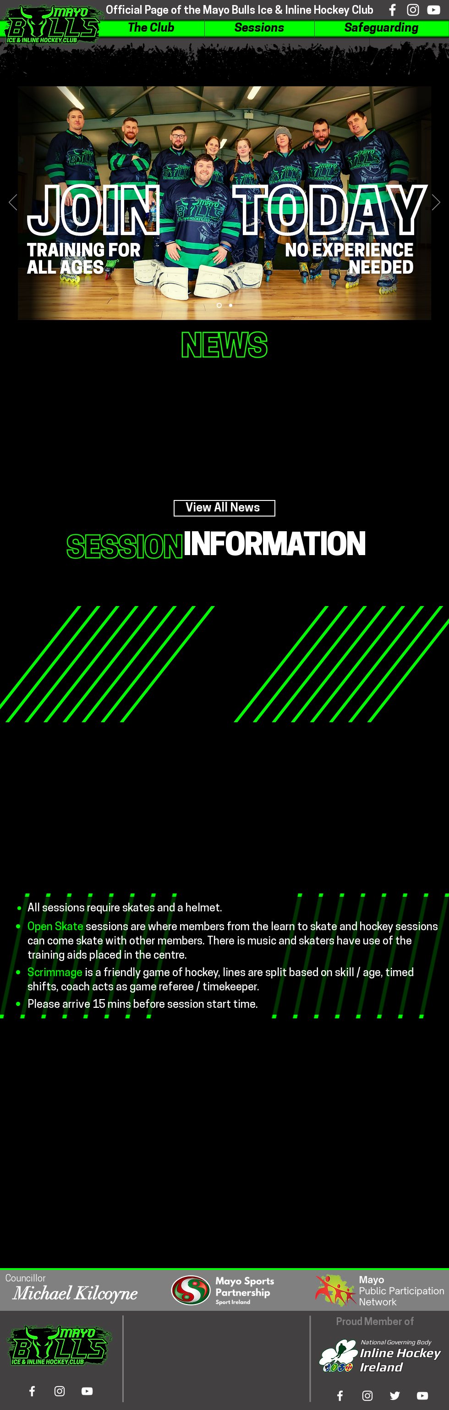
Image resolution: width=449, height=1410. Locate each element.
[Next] (436, 203)
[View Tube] (422, 1396)
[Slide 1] (219, 305)
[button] (151, 29)
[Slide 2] (230, 305)
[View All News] (224, 508)
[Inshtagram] (413, 10)
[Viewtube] (434, 10)
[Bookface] (392, 10)
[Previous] (13, 203)
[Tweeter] (395, 1396)
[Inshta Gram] (367, 1396)
